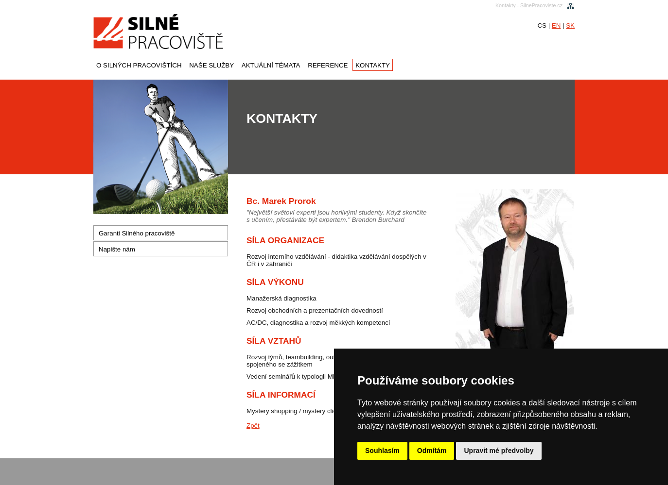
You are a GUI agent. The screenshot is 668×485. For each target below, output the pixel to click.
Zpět (253, 425)
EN (556, 25)
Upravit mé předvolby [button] (498, 450)
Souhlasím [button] (382, 450)
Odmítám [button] (432, 450)
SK (570, 25)
